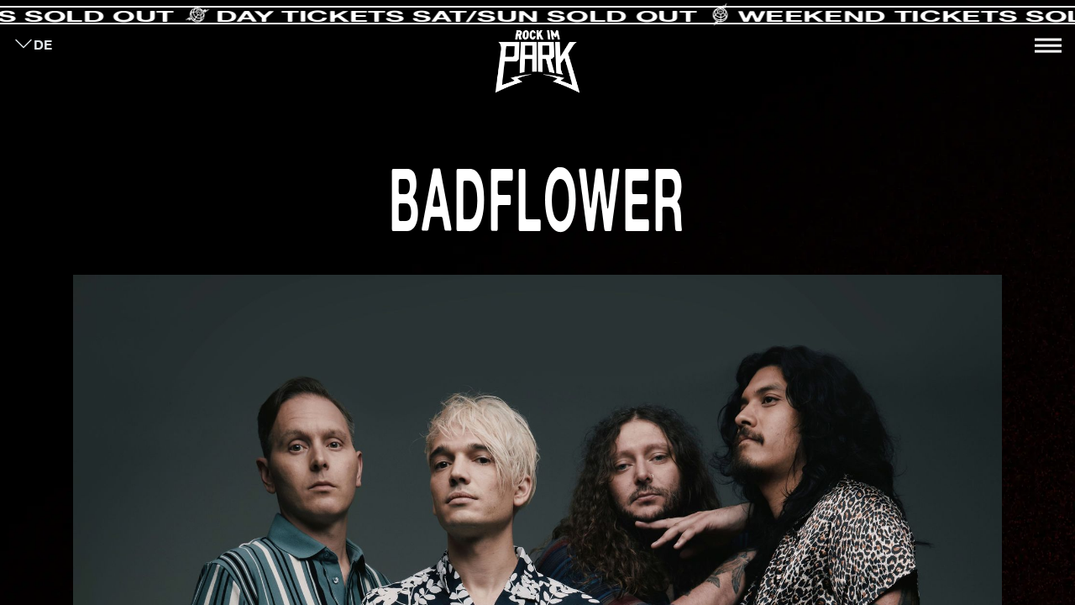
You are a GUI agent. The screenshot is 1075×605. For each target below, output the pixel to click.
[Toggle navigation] (1048, 45)
